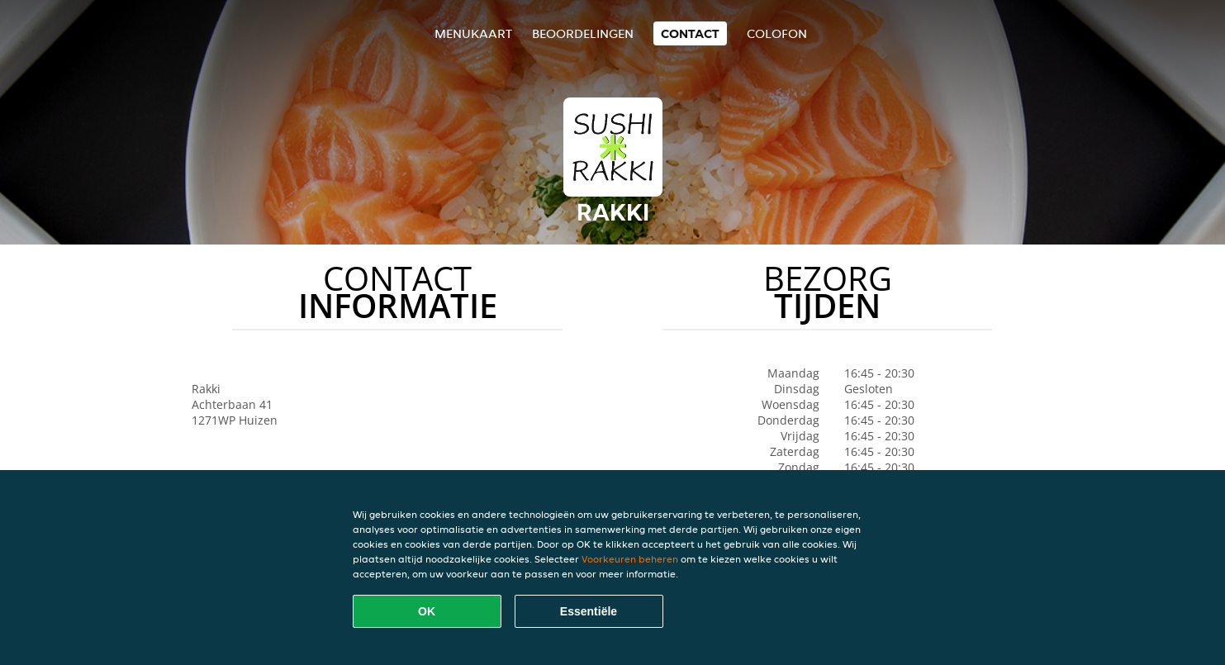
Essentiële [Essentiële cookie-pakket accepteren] (588, 611)
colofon (777, 33)
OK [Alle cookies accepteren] (426, 611)
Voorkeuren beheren (630, 559)
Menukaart (473, 33)
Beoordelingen (583, 33)
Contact (690, 33)
